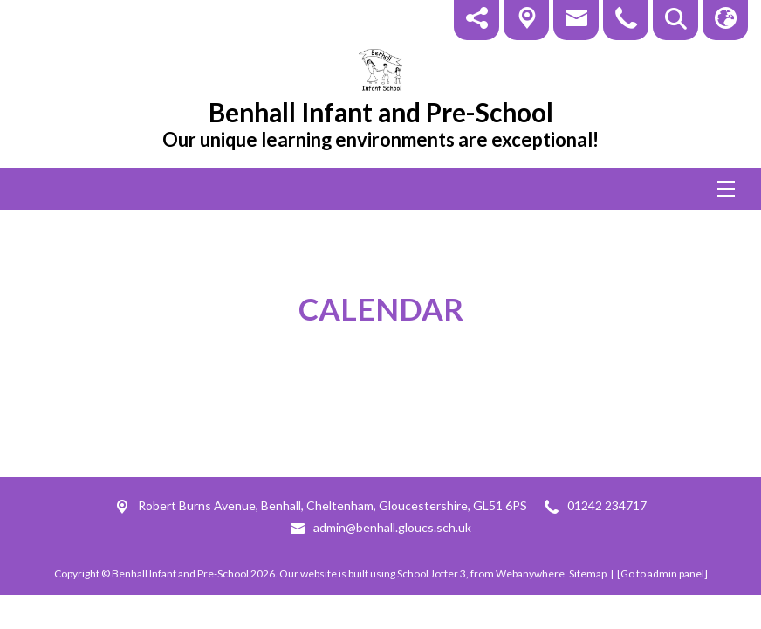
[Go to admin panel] (662, 573)
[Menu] (380, 189)
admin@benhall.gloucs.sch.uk (392, 527)
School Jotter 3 (431, 573)
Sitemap (588, 573)
